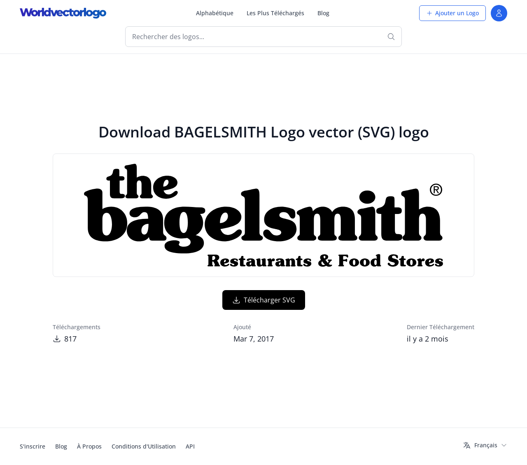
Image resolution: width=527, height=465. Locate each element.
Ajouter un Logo (452, 13)
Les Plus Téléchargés (275, 13)
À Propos (89, 446)
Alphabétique (214, 13)
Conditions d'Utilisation (144, 446)
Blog (323, 13)
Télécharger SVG (263, 300)
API (190, 446)
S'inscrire (32, 446)
